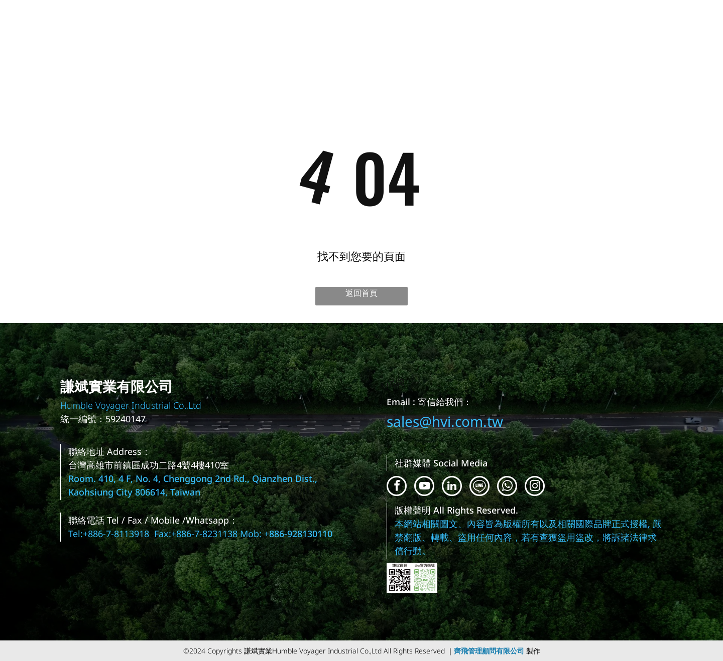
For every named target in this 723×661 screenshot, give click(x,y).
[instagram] (535, 487)
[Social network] (479, 487)
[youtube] (424, 487)
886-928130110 (300, 534)
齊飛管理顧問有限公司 (489, 650)
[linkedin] (452, 487)
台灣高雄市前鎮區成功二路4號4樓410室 (148, 465)
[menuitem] (688, 35)
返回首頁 (361, 292)
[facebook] (397, 487)
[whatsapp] (507, 487)
